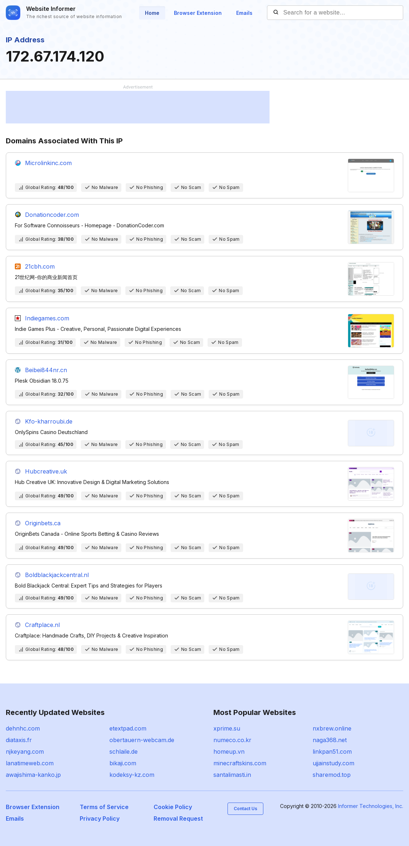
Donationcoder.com (52, 214)
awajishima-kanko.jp (33, 774)
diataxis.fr (19, 740)
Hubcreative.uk (46, 471)
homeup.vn (229, 751)
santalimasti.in (232, 774)
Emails (244, 13)
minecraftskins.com (239, 763)
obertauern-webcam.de (141, 740)
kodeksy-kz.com (131, 774)
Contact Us (245, 808)
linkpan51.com (332, 751)
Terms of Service (104, 807)
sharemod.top (332, 774)
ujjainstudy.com (333, 763)
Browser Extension (198, 13)
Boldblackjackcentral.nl (57, 574)
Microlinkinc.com (48, 163)
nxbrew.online (332, 728)
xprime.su (226, 728)
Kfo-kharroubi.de (48, 421)
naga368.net (330, 740)
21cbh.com (40, 266)
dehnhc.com (23, 728)
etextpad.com (127, 728)
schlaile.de (123, 751)
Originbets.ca (42, 523)
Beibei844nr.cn (46, 370)
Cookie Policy (173, 807)
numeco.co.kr (232, 740)
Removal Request (178, 818)
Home (152, 13)
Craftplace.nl (42, 624)
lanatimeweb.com (30, 763)
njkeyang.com (25, 751)
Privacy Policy (100, 818)
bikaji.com (122, 763)
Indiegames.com (47, 318)
